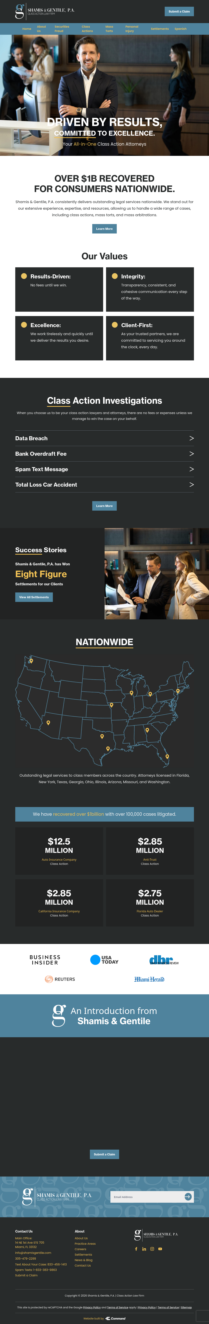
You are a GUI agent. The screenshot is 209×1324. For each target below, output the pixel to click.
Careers (80, 1249)
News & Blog (84, 1260)
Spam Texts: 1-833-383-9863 (36, 1270)
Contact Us (83, 1265)
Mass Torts (109, 29)
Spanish (181, 29)
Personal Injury (131, 29)
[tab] (104, 438)
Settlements (160, 29)
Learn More (104, 229)
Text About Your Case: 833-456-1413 (41, 1264)
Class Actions (87, 29)
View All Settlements (34, 597)
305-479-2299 (25, 1259)
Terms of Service (117, 1307)
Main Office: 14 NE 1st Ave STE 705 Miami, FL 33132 (29, 1242)
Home (27, 29)
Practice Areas (85, 1244)
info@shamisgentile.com (33, 1253)
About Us (81, 1238)
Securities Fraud (62, 29)
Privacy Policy (92, 1307)
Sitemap (186, 1307)
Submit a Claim (179, 11)
